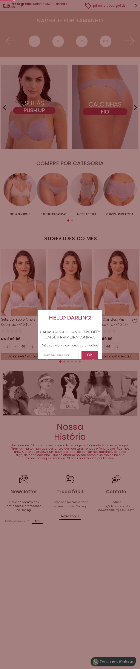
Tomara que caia (125, 253)
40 (94, 119)
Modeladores (58, 251)
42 (110, 119)
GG (77, 119)
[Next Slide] (135, 52)
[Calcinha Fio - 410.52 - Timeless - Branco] (98, 332)
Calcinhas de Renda (81, 253)
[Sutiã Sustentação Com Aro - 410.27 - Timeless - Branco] (42, 332)
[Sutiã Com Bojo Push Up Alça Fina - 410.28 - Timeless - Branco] (70, 332)
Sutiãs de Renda (103, 251)
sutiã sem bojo (14, 251)
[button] (55, 67)
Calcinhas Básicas (36, 253)
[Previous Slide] (5, 52)
